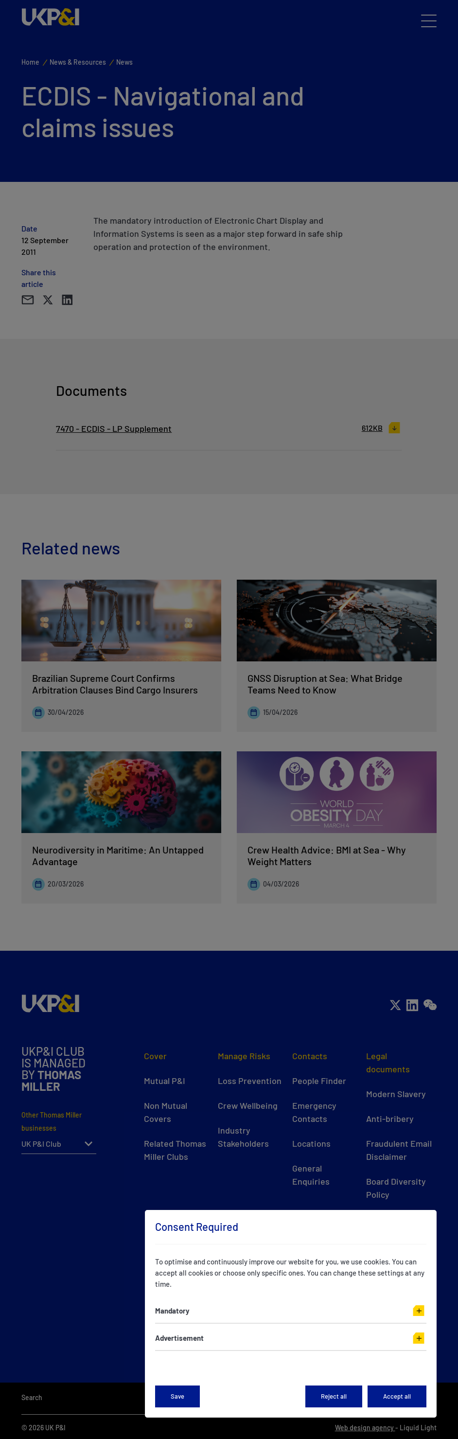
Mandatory (172, 1310)
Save (177, 1396)
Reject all (334, 1396)
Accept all (397, 1396)
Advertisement (179, 1337)
